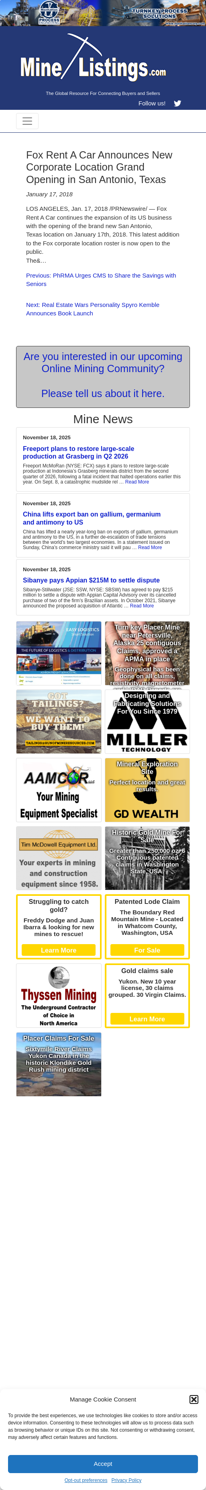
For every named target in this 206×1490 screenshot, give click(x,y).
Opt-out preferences (86, 1480)
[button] (194, 1399)
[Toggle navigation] (27, 121)
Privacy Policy (127, 1480)
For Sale (147, 950)
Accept (103, 1463)
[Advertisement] (103, 1157)
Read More (137, 482)
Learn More (58, 950)
